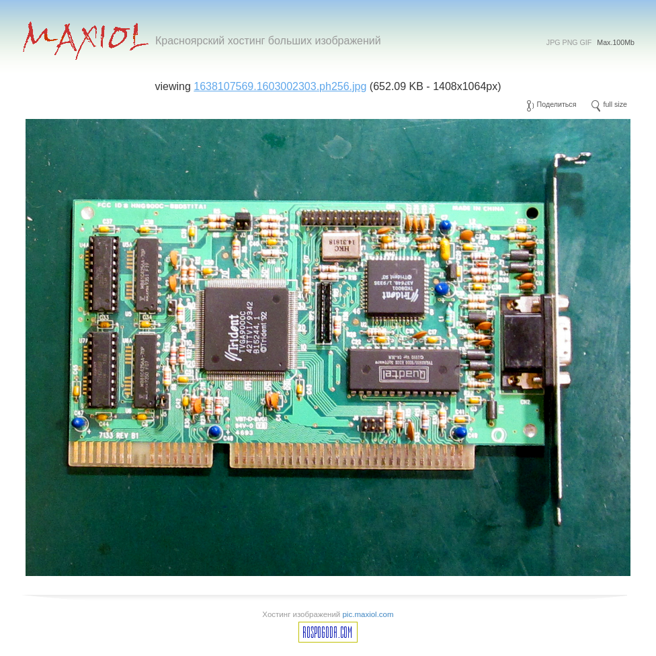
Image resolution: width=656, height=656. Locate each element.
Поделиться (557, 104)
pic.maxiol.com (367, 614)
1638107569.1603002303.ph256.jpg (280, 86)
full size (615, 104)
